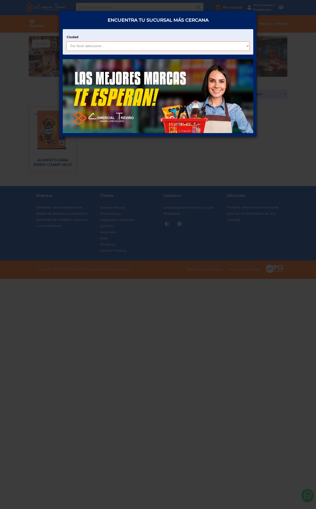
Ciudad (72, 25)
